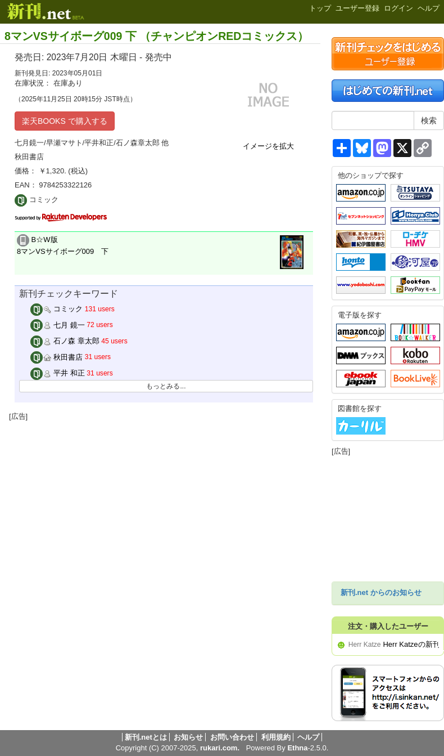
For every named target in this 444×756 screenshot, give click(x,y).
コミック (56, 309)
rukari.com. (219, 748)
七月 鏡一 (57, 325)
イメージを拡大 (268, 146)
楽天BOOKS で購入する (64, 121)
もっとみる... (165, 386)
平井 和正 (57, 373)
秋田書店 (56, 357)
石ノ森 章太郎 (64, 341)
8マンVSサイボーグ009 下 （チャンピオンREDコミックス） (156, 36)
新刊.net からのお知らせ (381, 592)
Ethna (297, 748)
